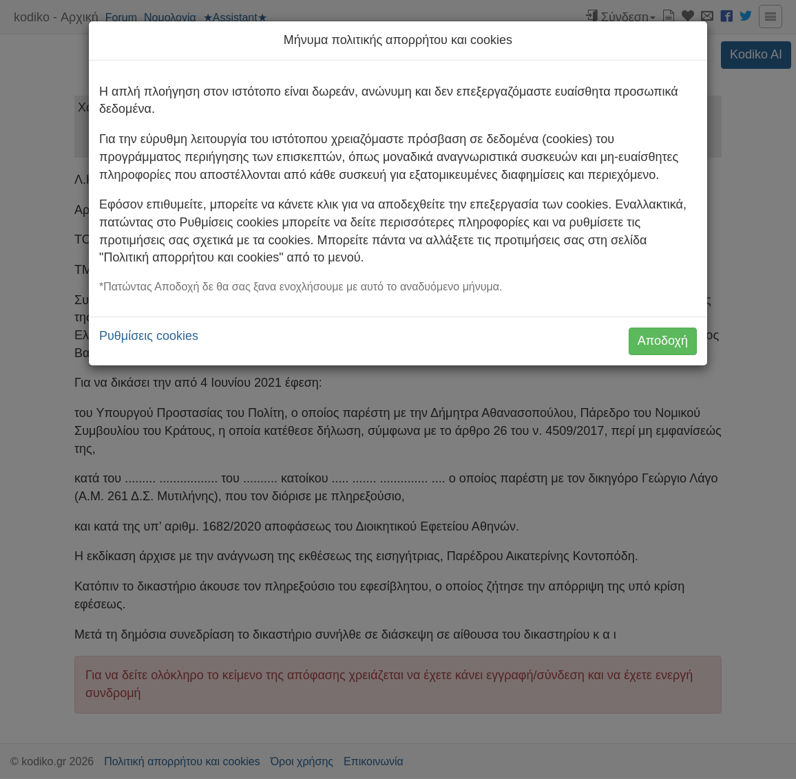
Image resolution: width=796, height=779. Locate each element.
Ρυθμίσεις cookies (148, 336)
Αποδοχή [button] (663, 341)
